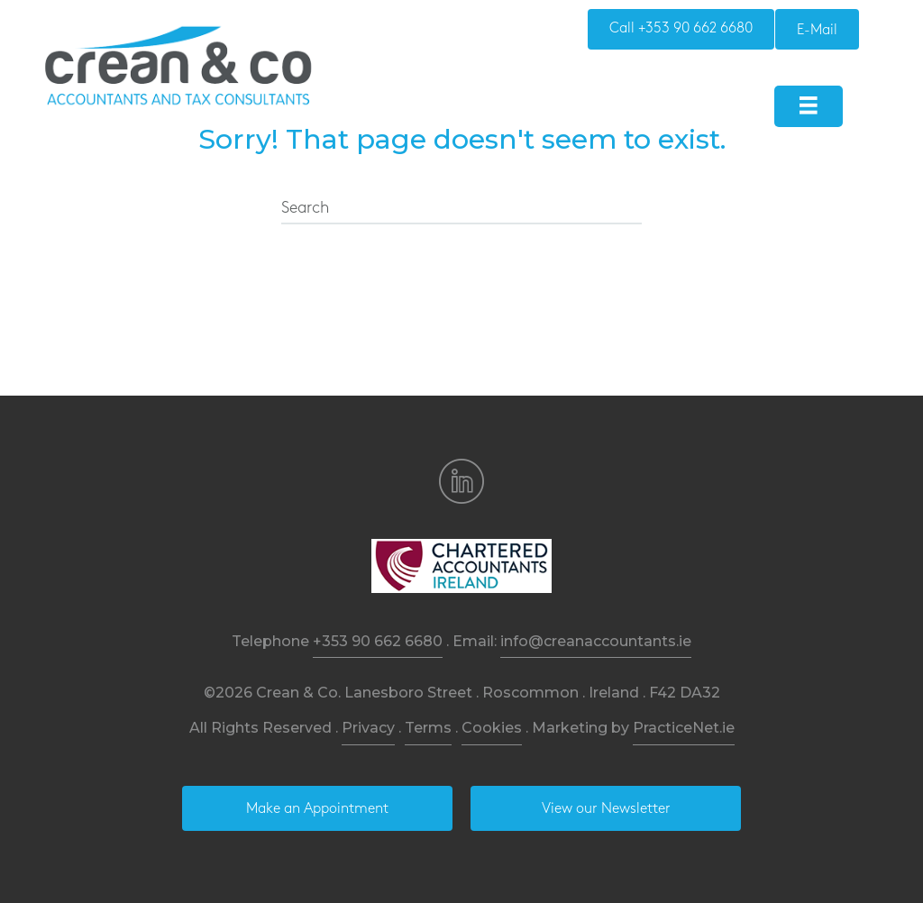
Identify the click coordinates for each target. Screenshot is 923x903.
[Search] (461, 209)
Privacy (368, 727)
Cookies (492, 727)
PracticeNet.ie (684, 727)
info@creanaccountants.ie (595, 641)
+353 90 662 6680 (378, 641)
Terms (428, 727)
